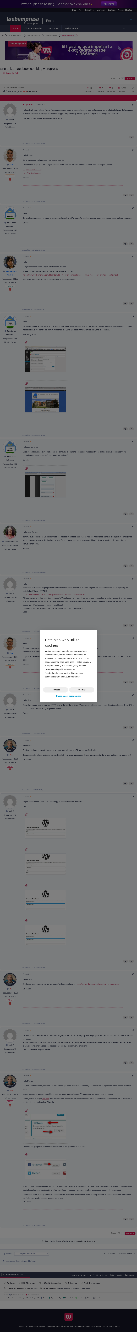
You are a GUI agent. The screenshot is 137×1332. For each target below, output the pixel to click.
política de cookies (66, 669)
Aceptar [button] (81, 690)
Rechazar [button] (55, 690)
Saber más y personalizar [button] (68, 696)
